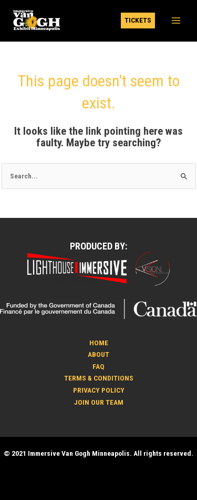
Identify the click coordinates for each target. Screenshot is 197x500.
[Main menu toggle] (176, 21)
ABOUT (98, 354)
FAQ (98, 366)
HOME (98, 342)
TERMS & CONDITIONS (98, 378)
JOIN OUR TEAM (98, 402)
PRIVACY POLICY (99, 390)
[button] (138, 20)
